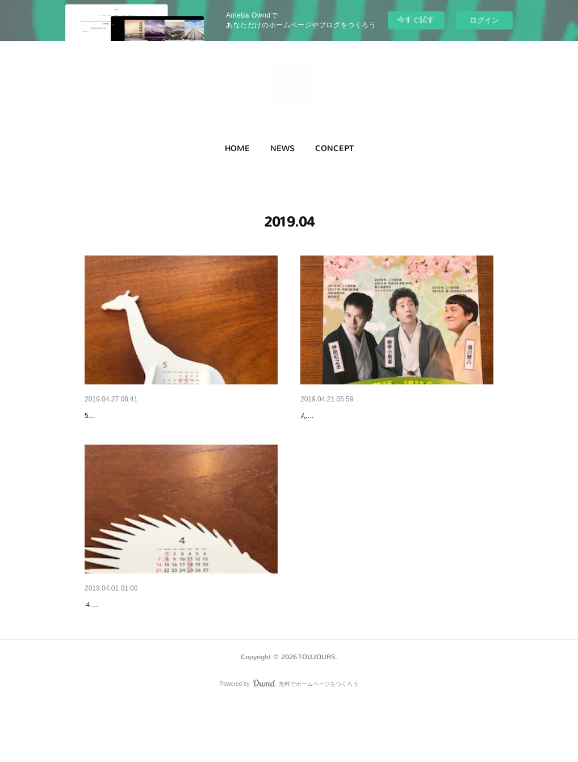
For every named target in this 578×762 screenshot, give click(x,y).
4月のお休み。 (111, 633)
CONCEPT (334, 148)
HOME (237, 148)
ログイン (484, 20)
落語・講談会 (324, 415)
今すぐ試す (415, 19)
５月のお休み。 (112, 415)
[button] (237, 149)
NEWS (282, 148)
